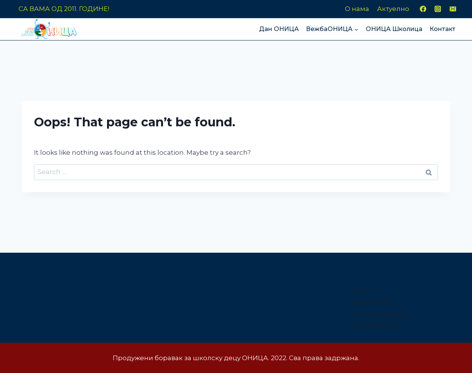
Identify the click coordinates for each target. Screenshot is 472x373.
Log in (362, 290)
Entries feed (371, 302)
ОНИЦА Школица (394, 29)
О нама (357, 8)
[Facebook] (423, 9)
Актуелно (393, 8)
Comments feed (379, 314)
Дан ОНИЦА (279, 29)
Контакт (442, 29)
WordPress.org (376, 325)
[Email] (452, 9)
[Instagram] (438, 9)
